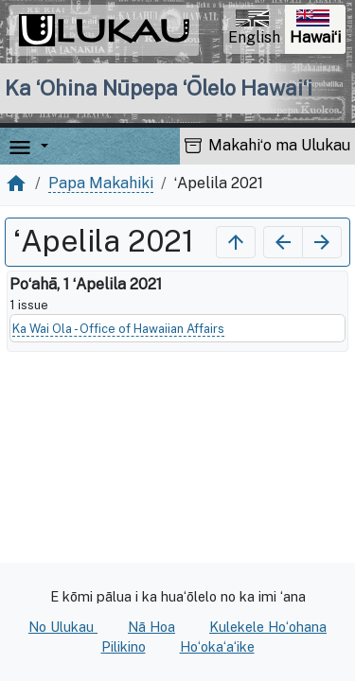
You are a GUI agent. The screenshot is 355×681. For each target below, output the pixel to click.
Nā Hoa (151, 627)
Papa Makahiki (100, 183)
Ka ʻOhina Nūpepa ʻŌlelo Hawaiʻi (158, 88)
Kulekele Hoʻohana (268, 627)
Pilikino (123, 646)
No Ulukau (63, 627)
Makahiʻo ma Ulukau (267, 145)
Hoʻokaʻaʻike (217, 646)
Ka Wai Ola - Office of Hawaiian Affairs (118, 329)
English (254, 27)
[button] (41, 146)
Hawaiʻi (317, 30)
